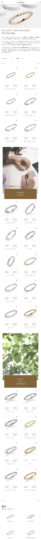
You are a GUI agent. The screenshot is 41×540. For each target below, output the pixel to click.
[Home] (20, 2)
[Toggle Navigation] (2, 2)
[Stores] (40, 2)
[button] (16, 68)
